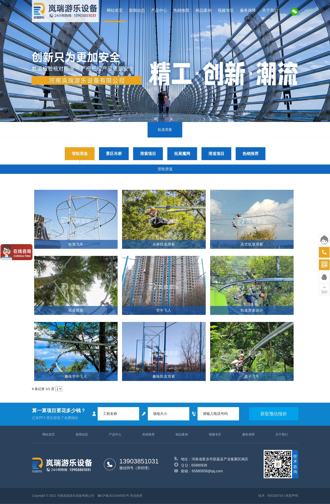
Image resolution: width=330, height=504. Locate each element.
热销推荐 (181, 10)
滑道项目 (216, 153)
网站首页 (115, 10)
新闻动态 (137, 10)
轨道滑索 (165, 129)
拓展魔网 (182, 153)
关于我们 (270, 10)
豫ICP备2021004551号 (113, 495)
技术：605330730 (270, 495)
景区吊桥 (114, 153)
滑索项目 (148, 153)
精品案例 (203, 10)
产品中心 (159, 10)
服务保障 (248, 10)
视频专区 (226, 10)
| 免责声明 (291, 495)
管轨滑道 (80, 153)
